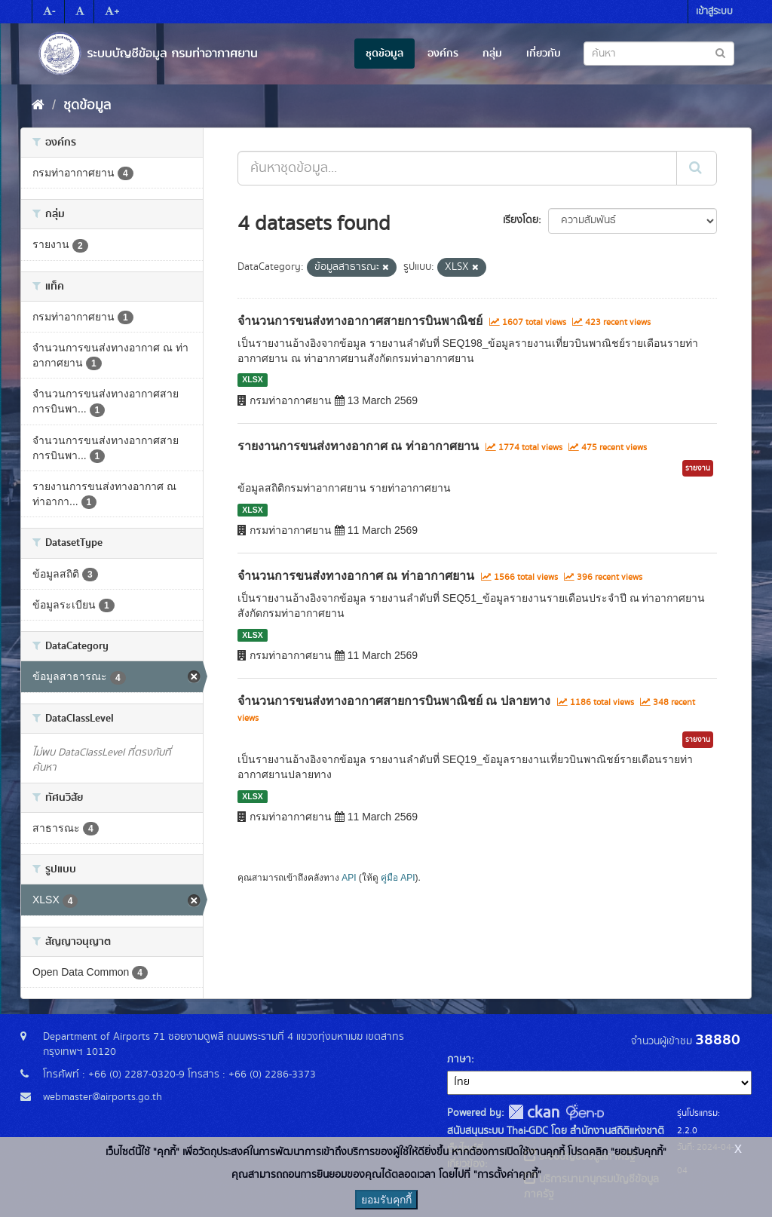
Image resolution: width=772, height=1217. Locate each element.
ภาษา (459, 1059)
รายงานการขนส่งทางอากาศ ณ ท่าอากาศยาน (358, 446)
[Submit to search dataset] (720, 52)
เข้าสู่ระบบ (714, 12)
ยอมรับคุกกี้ (386, 1200)
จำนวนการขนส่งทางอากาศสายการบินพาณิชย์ (359, 320)
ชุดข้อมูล (384, 53)
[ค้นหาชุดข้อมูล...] (457, 168)
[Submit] (696, 168)
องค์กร (442, 53)
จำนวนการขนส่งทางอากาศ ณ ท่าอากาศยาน (355, 575)
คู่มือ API (398, 877)
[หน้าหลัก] (38, 105)
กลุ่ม (492, 53)
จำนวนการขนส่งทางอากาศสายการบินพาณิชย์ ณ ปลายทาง (393, 700)
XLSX (252, 380)
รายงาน (697, 468)
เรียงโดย (520, 220)
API (349, 877)
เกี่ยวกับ (543, 53)
